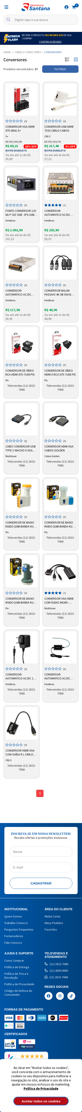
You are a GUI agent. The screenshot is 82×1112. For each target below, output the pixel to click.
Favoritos (51, 929)
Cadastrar (41, 883)
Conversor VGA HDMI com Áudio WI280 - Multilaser (58, 601)
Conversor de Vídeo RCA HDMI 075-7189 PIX (20, 372)
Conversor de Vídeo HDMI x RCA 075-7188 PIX (60, 372)
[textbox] (41, 20)
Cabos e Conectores (28, 52)
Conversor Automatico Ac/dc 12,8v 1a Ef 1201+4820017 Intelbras (57, 676)
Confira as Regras (50, 41)
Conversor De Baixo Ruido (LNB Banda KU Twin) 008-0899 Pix (58, 524)
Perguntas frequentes (18, 929)
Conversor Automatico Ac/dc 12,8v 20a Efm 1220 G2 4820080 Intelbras (59, 213)
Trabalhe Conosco (16, 923)
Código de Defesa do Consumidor (18, 993)
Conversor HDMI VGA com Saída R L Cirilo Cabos (20, 752)
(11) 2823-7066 (56, 964)
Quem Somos (13, 916)
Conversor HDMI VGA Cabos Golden (58, 448)
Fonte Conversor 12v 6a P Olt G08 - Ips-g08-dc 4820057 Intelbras (20, 213)
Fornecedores (13, 936)
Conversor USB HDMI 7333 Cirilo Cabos (58, 128)
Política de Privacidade (41, 1088)
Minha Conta (52, 916)
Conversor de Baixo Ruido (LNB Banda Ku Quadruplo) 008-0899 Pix (20, 524)
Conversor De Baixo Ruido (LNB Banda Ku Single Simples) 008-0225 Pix (19, 601)
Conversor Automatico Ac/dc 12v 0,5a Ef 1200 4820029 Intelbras (21, 676)
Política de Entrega (16, 967)
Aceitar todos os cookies (41, 1101)
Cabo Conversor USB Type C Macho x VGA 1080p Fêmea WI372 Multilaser (20, 448)
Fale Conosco (13, 943)
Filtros (60, 69)
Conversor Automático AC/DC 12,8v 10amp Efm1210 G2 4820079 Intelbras (20, 293)
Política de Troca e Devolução (16, 976)
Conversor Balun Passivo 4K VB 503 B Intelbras (57, 293)
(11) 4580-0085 (56, 971)
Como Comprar (14, 960)
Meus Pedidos (54, 923)
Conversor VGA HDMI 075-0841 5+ (20, 128)
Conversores (53, 52)
